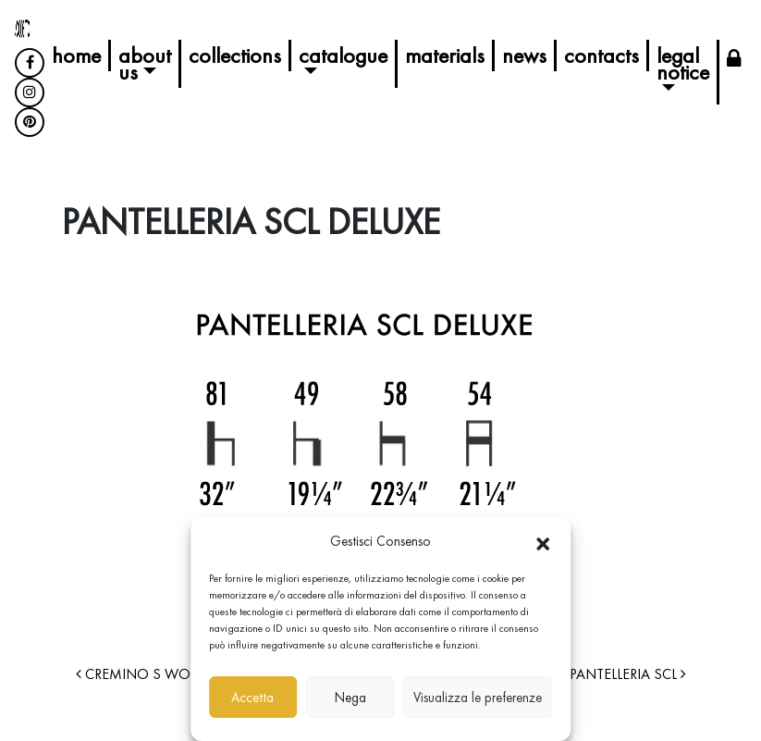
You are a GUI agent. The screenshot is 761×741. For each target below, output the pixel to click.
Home (76, 55)
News (524, 55)
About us (144, 63)
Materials (445, 55)
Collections (235, 55)
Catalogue (343, 55)
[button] (543, 541)
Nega (350, 697)
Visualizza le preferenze (477, 697)
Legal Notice (683, 63)
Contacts (601, 55)
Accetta (252, 697)
